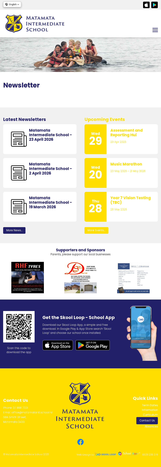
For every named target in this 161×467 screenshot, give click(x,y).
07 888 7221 (20, 408)
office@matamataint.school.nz (32, 412)
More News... (14, 230)
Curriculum (150, 415)
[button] (12, 4)
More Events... (96, 230)
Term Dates (150, 405)
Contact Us (147, 420)
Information (150, 410)
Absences (151, 426)
